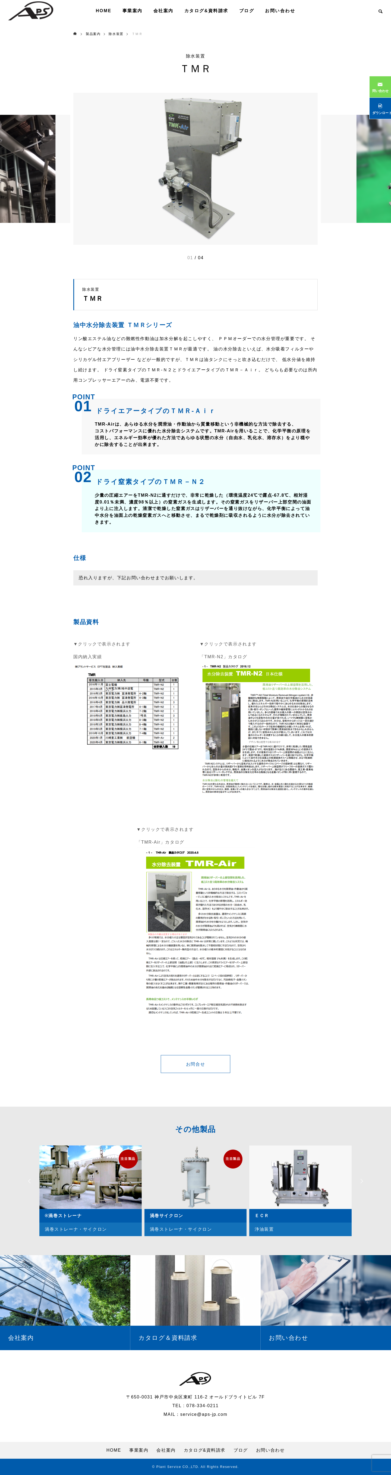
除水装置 (195, 56)
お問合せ (195, 1064)
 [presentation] (28, 1181)
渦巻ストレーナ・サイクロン (76, 1229)
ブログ (246, 10)
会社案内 (163, 10)
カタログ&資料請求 (206, 10)
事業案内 (132, 10)
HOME (104, 10)
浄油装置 (264, 1229)
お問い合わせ (280, 10)
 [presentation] (362, 1181)
